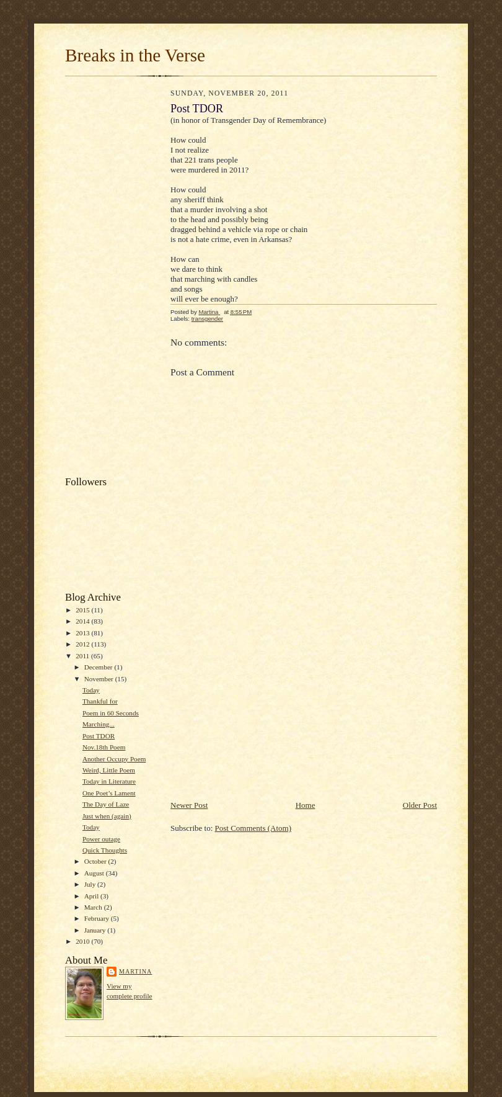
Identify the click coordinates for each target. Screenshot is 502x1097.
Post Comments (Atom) (253, 828)
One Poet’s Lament (109, 793)
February (97, 918)
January (96, 930)
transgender (207, 318)
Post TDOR (98, 736)
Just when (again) (106, 816)
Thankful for (100, 701)
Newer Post (189, 805)
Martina (135, 971)
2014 (83, 621)
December (99, 667)
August (95, 873)
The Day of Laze (105, 804)
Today (91, 690)
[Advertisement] (114, 279)
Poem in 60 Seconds (110, 713)
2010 (83, 941)
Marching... (98, 724)
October (96, 861)
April (92, 896)
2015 (83, 610)
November (99, 679)
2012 (83, 644)
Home (305, 805)
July (90, 884)
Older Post (420, 805)
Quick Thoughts (104, 850)
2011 (83, 656)
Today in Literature (109, 781)
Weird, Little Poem (108, 770)
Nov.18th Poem (103, 747)
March (94, 907)
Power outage (101, 839)
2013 (83, 633)
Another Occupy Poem (114, 759)
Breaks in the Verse (135, 55)
